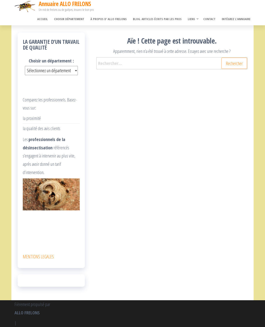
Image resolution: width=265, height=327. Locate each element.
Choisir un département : (51, 60)
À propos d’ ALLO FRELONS (108, 19)
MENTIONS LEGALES (38, 256)
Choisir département (69, 19)
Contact (209, 19)
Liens (191, 19)
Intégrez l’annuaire (236, 19)
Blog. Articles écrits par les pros (157, 19)
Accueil (42, 19)
